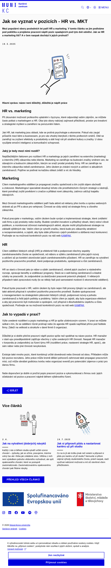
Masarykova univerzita (19, 525)
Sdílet (12, 390)
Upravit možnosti (16, 551)
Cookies (22, 529)
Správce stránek (9, 529)
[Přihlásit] (94, 7)
